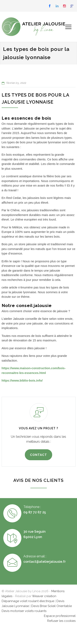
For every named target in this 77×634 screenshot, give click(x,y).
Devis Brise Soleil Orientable (51, 606)
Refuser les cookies (61, 621)
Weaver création (44, 596)
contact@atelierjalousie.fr (44, 562)
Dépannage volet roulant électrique (28, 601)
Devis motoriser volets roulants (24, 611)
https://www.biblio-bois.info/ (22, 380)
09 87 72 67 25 (34, 512)
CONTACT (38, 455)
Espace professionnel (60, 616)
